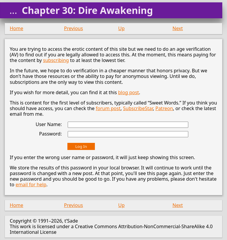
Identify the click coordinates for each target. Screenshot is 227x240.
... (13, 10)
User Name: (48, 124)
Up (121, 28)
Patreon (164, 108)
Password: (50, 133)
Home (16, 28)
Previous (73, 28)
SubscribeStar (138, 108)
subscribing (56, 60)
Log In (81, 146)
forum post (108, 108)
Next (178, 28)
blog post (128, 92)
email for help (31, 184)
